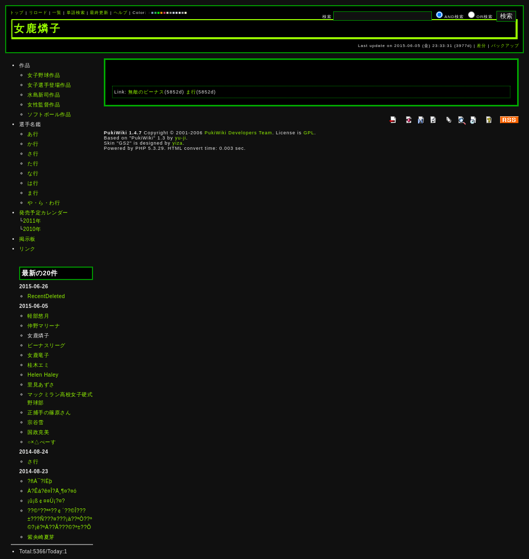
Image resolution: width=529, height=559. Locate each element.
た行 (32, 163)
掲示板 (27, 239)
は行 (32, 183)
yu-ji (180, 138)
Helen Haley (42, 375)
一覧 (56, 12)
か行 (32, 144)
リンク (27, 249)
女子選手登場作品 (49, 85)
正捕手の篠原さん (49, 412)
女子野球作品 (43, 75)
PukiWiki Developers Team (238, 132)
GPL (308, 132)
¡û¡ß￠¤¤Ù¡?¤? (46, 501)
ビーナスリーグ (46, 345)
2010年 (32, 229)
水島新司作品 (43, 95)
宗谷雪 (35, 422)
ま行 (32, 193)
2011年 (32, 221)
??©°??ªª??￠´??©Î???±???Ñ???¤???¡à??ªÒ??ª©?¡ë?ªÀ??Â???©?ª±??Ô (59, 519)
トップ (17, 12)
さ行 (32, 154)
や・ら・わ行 (43, 203)
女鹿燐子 (37, 28)
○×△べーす (41, 442)
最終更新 (99, 12)
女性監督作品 (43, 104)
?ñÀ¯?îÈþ (39, 481)
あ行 (32, 134)
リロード (38, 12)
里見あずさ (41, 384)
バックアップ (505, 45)
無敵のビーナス (146, 92)
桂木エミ (38, 365)
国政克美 (38, 432)
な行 (32, 173)
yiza (178, 143)
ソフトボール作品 (49, 114)
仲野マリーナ (43, 326)
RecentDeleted (46, 296)
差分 (481, 45)
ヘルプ (121, 12)
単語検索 (76, 12)
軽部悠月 (38, 316)
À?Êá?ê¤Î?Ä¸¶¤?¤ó (51, 491)
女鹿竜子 (38, 355)
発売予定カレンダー (43, 212)
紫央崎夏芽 (41, 537)
